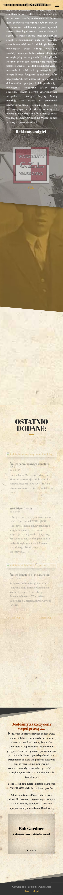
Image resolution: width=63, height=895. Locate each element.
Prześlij (46, 697)
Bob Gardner (31, 828)
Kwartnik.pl (31, 891)
